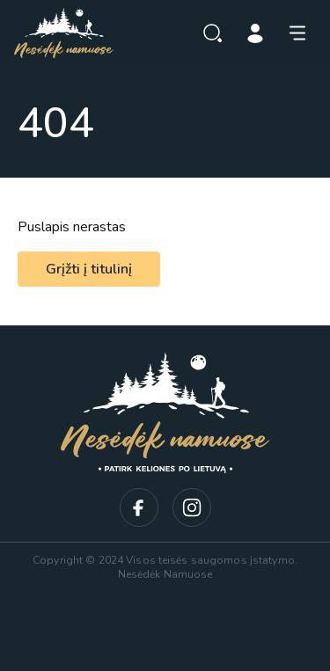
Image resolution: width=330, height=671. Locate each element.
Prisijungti (255, 33)
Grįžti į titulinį (89, 269)
